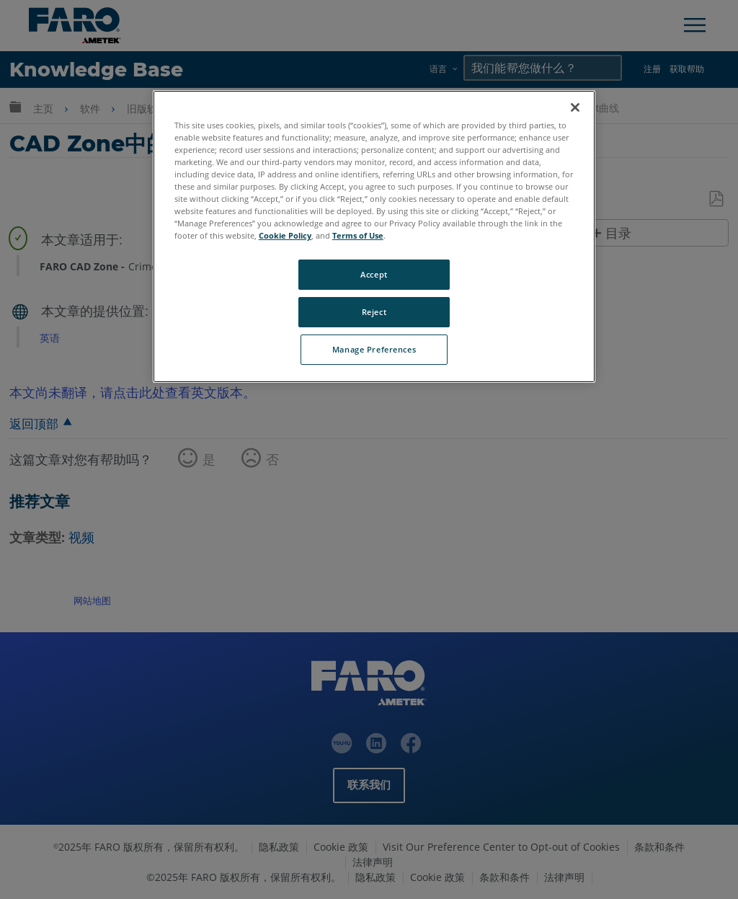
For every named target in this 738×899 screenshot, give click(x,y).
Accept (373, 274)
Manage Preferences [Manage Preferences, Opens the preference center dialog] (374, 349)
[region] (374, 236)
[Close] (575, 107)
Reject (374, 311)
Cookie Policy (285, 235)
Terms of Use (357, 235)
